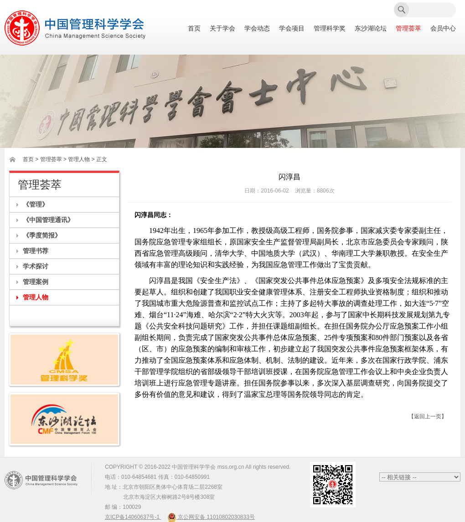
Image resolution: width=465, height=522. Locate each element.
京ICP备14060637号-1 (133, 517)
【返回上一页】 (427, 416)
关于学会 (222, 28)
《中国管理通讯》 (48, 219)
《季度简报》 (42, 235)
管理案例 (35, 281)
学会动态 (257, 28)
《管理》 (35, 204)
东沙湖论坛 (371, 28)
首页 (194, 28)
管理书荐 (35, 250)
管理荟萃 (408, 28)
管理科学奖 (330, 28)
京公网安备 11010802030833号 (211, 517)
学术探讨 (35, 266)
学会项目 (292, 28)
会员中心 (443, 28)
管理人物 (35, 297)
